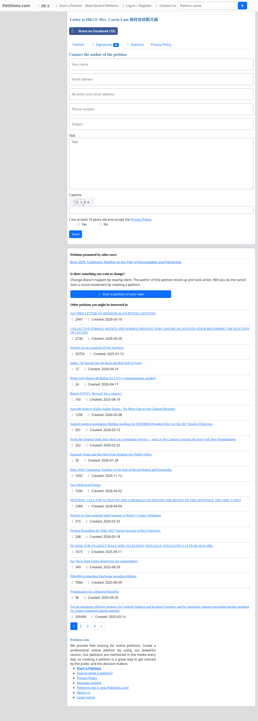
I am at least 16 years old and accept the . (110, 219)
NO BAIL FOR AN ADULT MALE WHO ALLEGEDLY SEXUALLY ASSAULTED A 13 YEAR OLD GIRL (141, 546)
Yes (84, 224)
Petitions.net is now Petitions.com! (103, 687)
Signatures (105, 44)
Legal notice (86, 697)
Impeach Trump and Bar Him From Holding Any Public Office (111, 454)
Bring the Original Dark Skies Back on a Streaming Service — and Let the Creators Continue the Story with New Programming (152, 439)
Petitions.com (16, 5)
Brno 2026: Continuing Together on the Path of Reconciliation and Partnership (125, 262)
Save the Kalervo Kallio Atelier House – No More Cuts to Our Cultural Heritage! (122, 409)
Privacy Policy (161, 44)
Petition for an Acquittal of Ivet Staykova (97, 347)
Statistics (135, 44)
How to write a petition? (95, 673)
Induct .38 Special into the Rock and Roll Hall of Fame (105, 363)
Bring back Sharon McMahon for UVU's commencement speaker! (113, 378)
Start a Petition (68, 5)
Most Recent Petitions (101, 5)
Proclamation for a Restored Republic (94, 591)
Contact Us (165, 5)
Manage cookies (89, 683)
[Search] (208, 5)
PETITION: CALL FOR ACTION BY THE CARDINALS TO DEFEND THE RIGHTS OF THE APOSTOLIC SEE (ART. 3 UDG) (155, 500)
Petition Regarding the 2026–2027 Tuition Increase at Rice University (115, 530)
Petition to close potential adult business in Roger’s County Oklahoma (115, 515)
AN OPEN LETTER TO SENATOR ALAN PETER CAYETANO (113, 313)
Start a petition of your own (121, 294)
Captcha (75, 195)
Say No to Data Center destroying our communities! (104, 561)
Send (75, 234)
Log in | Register (136, 5)
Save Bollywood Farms (85, 485)
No (106, 224)
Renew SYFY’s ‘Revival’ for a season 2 (96, 393)
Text (72, 135)
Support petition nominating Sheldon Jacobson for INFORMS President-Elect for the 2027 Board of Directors (141, 424)
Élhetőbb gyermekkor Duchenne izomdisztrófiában (103, 576)
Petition (78, 44)
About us (83, 692)
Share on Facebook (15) (92, 31)
